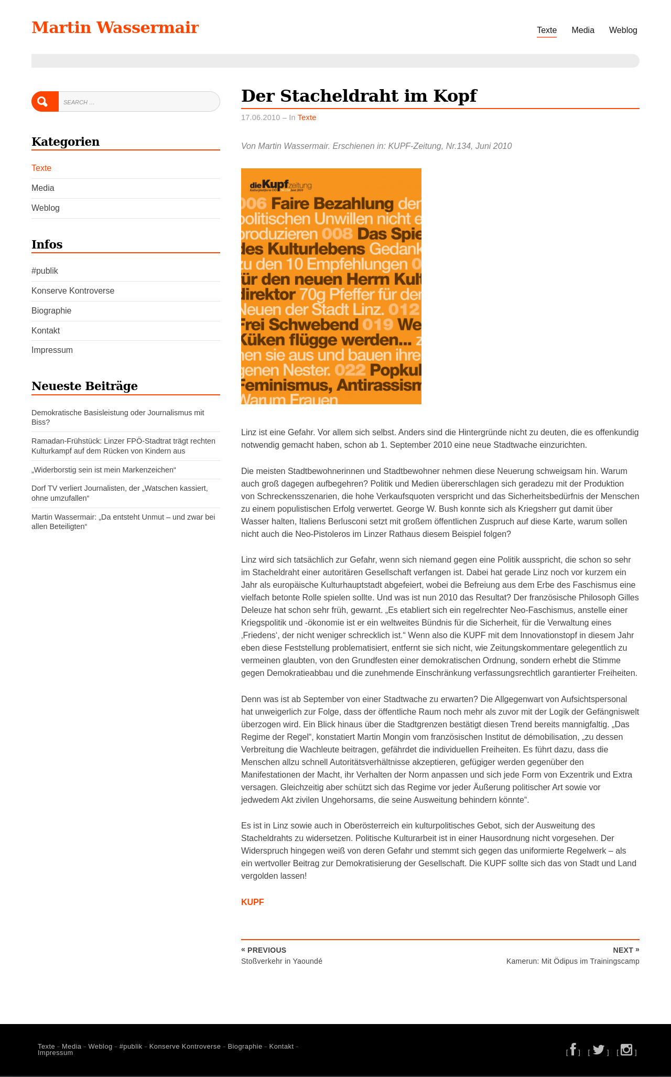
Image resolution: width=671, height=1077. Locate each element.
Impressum (52, 350)
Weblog (623, 30)
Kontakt (45, 330)
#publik (44, 270)
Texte (547, 30)
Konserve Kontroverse (72, 290)
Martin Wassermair (133, 26)
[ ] (573, 1053)
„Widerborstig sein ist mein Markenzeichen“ (103, 470)
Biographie (51, 310)
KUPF (252, 903)
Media (582, 30)
